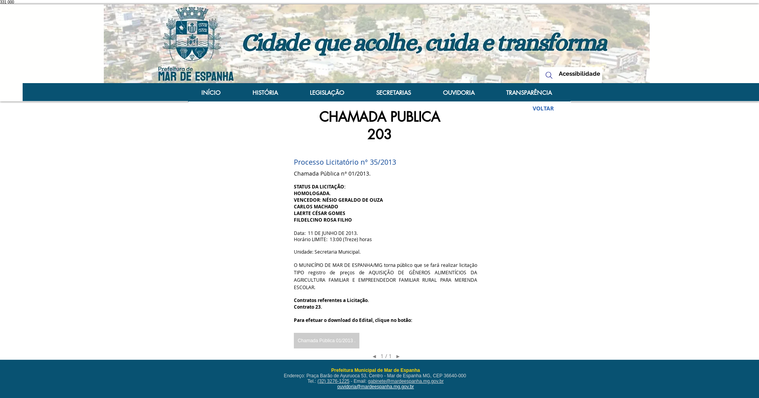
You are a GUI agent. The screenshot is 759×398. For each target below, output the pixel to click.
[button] (326, 340)
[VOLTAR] (543, 108)
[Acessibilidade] (579, 74)
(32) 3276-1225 (333, 381)
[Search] (549, 75)
